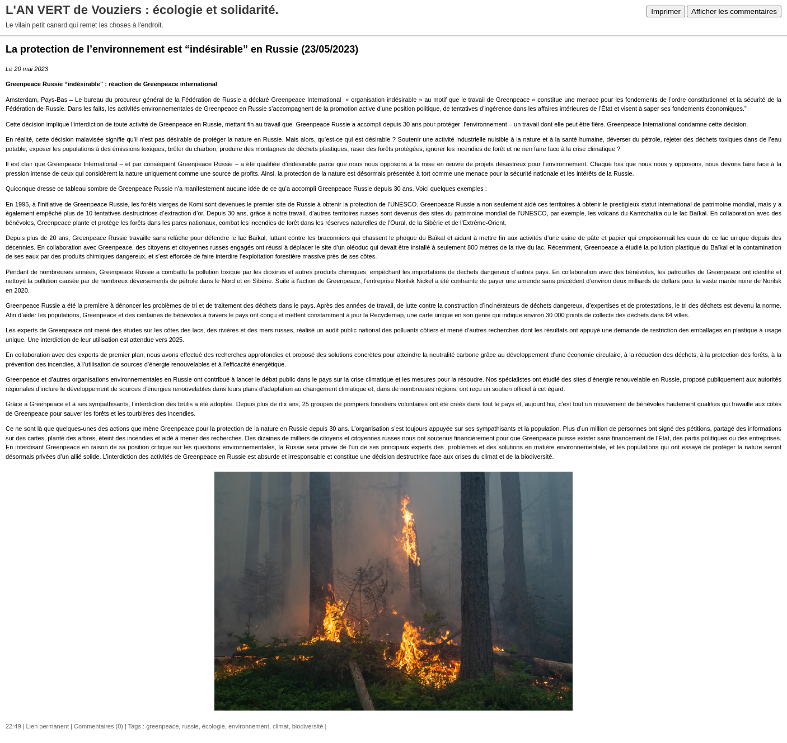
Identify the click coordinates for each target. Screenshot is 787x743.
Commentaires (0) (98, 726)
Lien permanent (47, 726)
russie (190, 726)
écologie (213, 726)
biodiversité (308, 726)
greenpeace (162, 726)
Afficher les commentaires (734, 11)
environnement (248, 726)
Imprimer (666, 11)
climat (281, 726)
